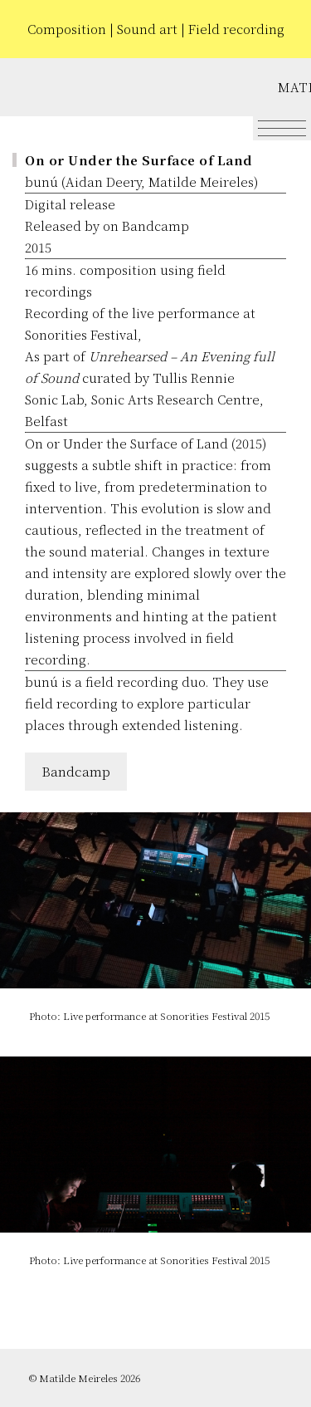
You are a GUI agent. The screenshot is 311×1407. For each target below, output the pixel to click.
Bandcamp (75, 771)
